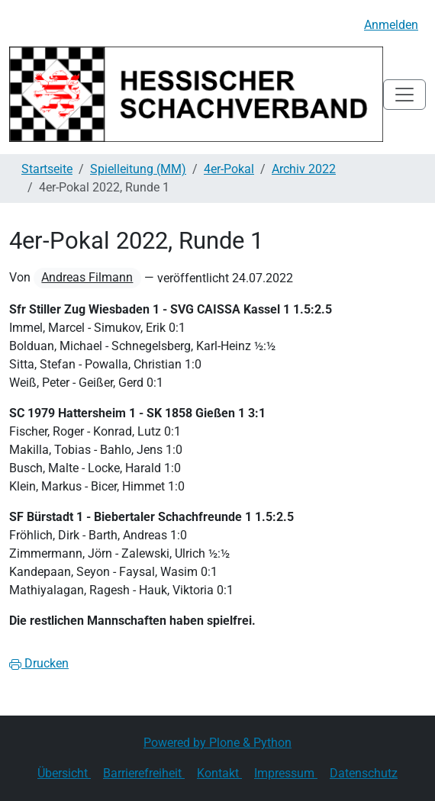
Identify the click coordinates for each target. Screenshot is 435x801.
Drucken (39, 663)
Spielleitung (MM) (138, 169)
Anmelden (391, 25)
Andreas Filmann (87, 277)
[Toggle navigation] (404, 94)
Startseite (46, 169)
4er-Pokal (229, 169)
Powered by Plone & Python (217, 742)
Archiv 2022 (304, 169)
